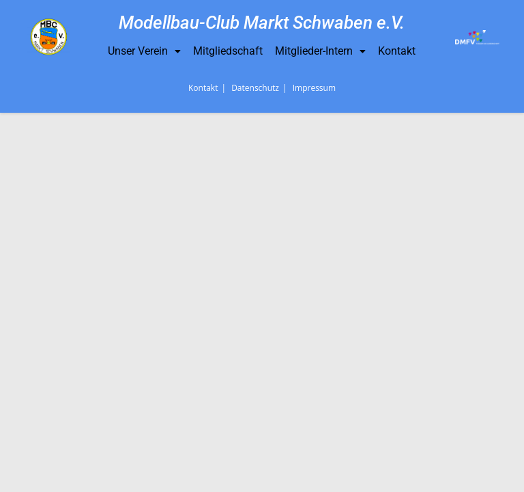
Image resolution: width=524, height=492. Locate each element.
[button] (144, 51)
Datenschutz (255, 467)
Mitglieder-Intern (320, 50)
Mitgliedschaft (228, 50)
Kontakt (397, 50)
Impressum (314, 467)
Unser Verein (144, 50)
